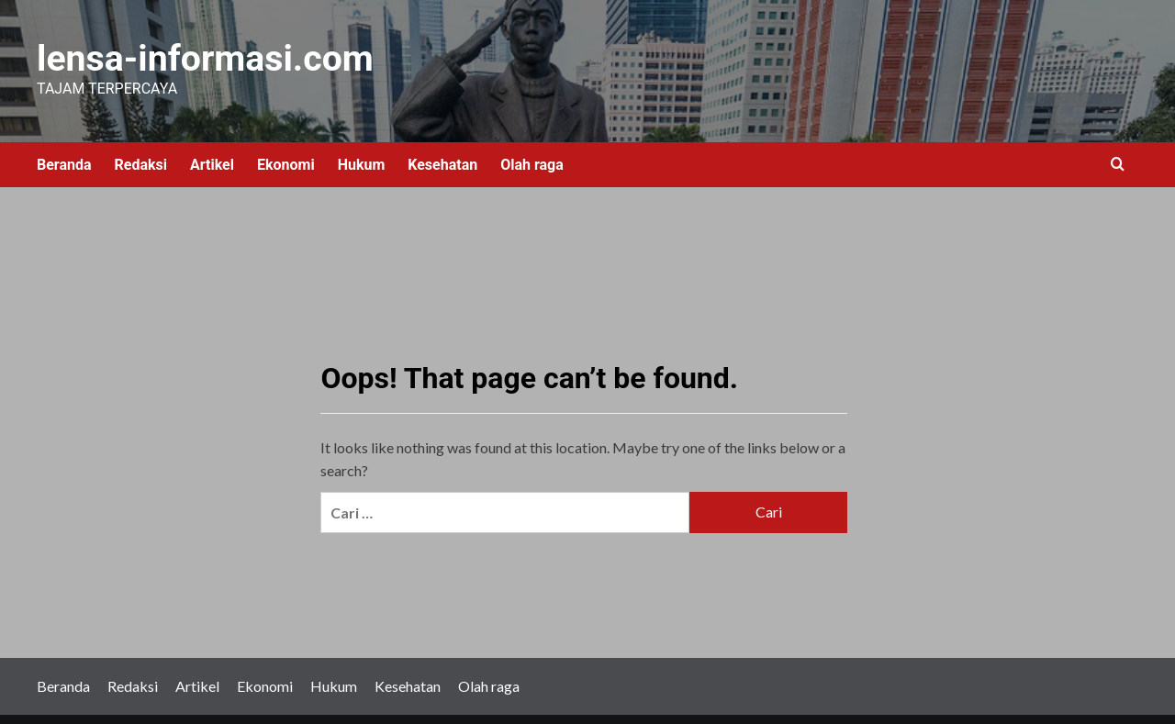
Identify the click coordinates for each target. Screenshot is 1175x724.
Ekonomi (286, 152)
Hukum (362, 152)
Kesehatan (442, 152)
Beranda (64, 152)
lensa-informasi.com (144, 52)
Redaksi (141, 152)
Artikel (212, 152)
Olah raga (532, 152)
